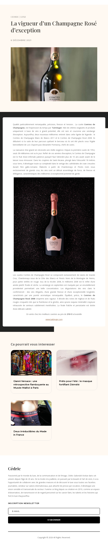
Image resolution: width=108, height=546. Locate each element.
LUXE (23, 17)
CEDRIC (15, 17)
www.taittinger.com (54, 319)
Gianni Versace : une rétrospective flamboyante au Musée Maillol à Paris (31, 384)
